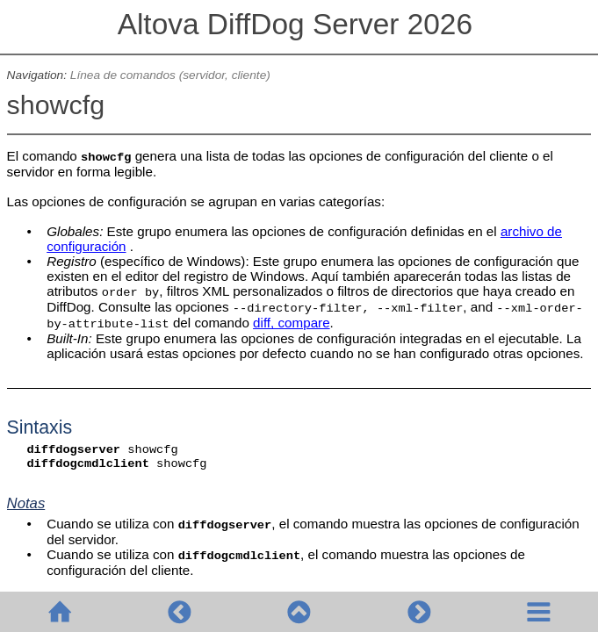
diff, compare (291, 322)
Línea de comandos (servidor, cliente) (170, 75)
